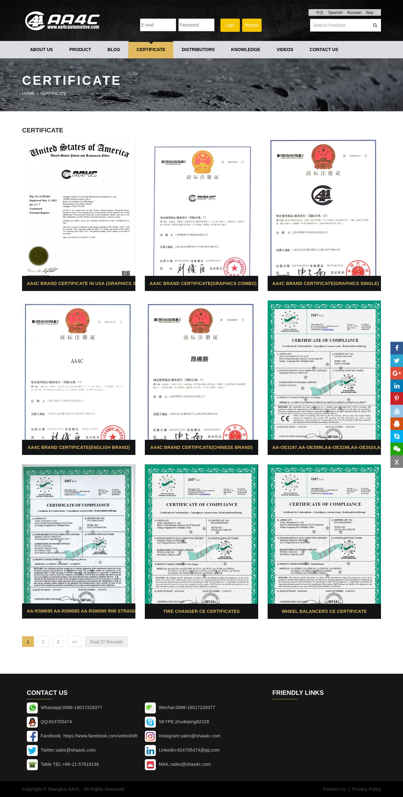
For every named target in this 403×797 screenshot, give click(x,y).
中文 (320, 12)
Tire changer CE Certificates (201, 611)
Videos (285, 49)
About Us (41, 49)
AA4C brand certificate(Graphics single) (325, 283)
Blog (113, 49)
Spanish (335, 12)
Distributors (198, 49)
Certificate (151, 49)
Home (28, 93)
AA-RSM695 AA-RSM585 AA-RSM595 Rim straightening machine (102, 611)
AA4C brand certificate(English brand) (78, 447)
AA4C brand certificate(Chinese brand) (201, 447)
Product (80, 49)
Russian (354, 12)
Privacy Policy (366, 789)
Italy (369, 12)
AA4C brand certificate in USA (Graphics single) (89, 283)
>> (74, 641)
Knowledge (245, 49)
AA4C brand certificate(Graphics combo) (203, 283)
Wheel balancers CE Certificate (324, 611)
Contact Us (324, 49)
